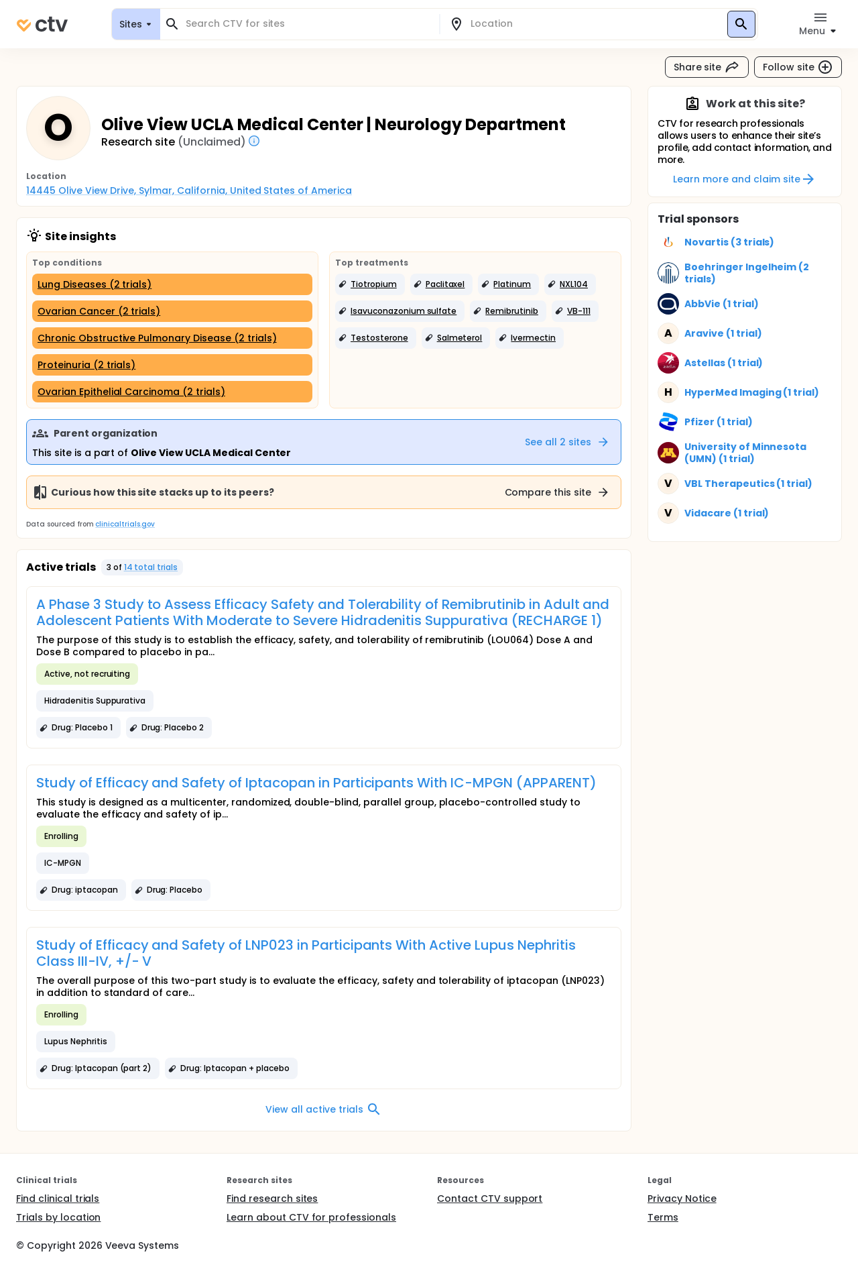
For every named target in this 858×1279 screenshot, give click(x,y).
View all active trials (323, 1109)
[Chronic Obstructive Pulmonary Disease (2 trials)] (172, 338)
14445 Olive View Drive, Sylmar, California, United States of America (189, 190)
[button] (370, 284)
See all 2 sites (567, 442)
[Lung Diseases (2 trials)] (172, 284)
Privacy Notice (682, 1198)
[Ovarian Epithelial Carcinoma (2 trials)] (172, 392)
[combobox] (308, 23)
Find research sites (272, 1198)
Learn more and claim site (744, 179)
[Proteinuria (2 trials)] (172, 365)
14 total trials (151, 567)
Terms (663, 1217)
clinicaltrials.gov (124, 524)
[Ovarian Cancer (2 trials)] (172, 311)
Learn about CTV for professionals (311, 1217)
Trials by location (58, 1217)
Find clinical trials (57, 1198)
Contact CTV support (489, 1198)
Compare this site (558, 492)
